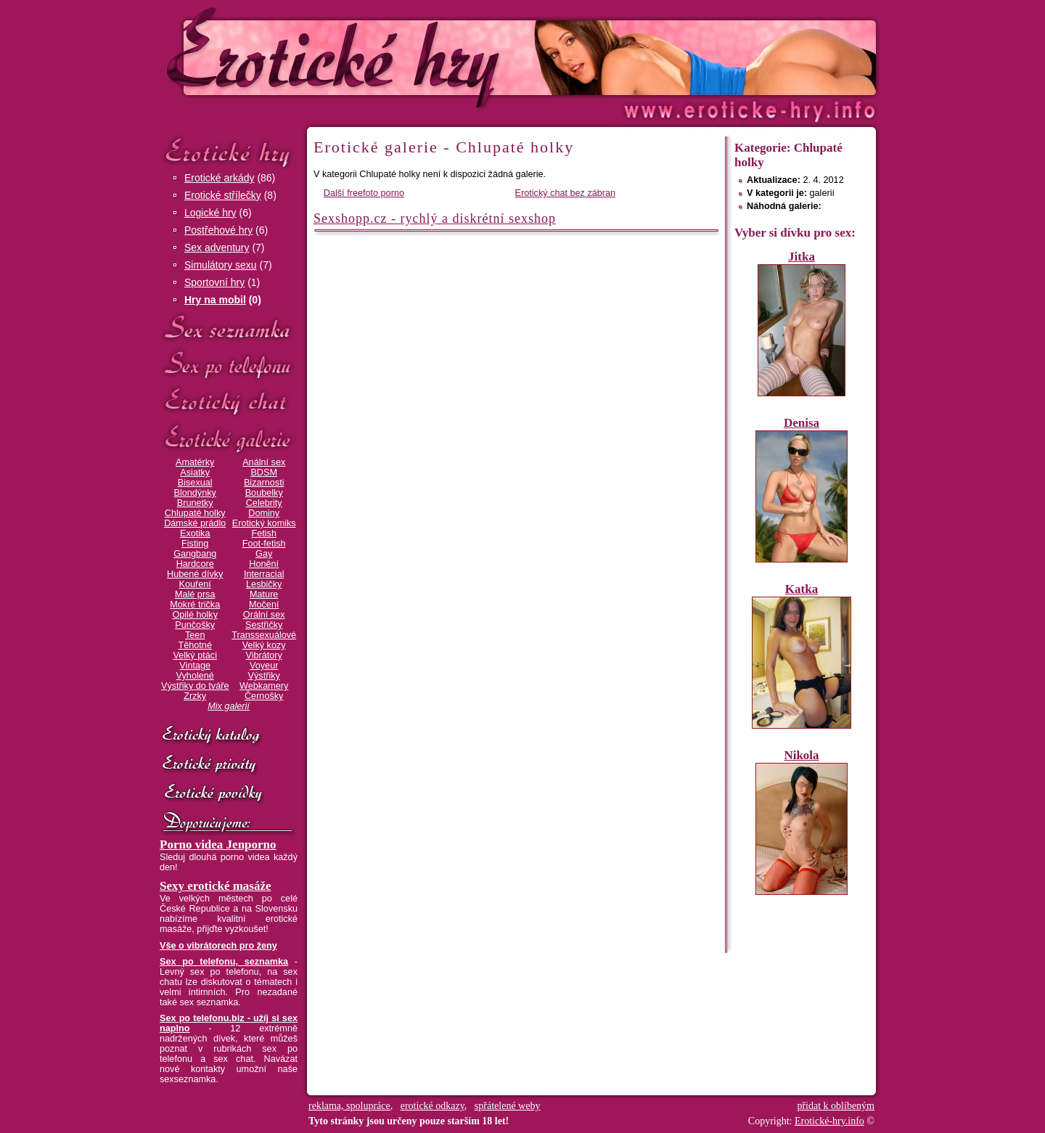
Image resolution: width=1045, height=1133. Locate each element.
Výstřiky (264, 676)
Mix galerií (229, 706)
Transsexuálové (263, 635)
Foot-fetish (264, 544)
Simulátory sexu (220, 265)
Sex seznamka (229, 327)
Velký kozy (264, 645)
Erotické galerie (229, 438)
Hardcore (195, 564)
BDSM (263, 472)
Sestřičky (263, 625)
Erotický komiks (264, 523)
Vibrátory (264, 655)
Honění (264, 564)
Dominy (263, 513)
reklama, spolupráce (349, 1105)
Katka (801, 589)
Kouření (195, 584)
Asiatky (195, 472)
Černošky (264, 696)
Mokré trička (195, 605)
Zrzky (195, 696)
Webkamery (263, 686)
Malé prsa (195, 594)
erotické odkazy (432, 1105)
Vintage (194, 665)
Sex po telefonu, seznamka (224, 962)
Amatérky (195, 462)
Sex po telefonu (229, 364)
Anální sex (263, 462)
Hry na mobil (215, 300)
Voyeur (264, 665)
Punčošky (195, 625)
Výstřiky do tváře (195, 686)
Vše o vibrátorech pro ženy (218, 946)
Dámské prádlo (195, 523)
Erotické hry (229, 151)
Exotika (195, 533)
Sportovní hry (214, 282)
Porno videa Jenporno (218, 844)
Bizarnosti (264, 483)
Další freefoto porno (364, 193)
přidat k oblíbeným (835, 1105)
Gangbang (194, 554)
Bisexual (195, 483)
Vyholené (195, 676)
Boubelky (264, 493)
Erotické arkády (219, 178)
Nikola (801, 755)
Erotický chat (229, 401)
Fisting (194, 544)
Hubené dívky (195, 574)
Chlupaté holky (195, 513)
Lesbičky (264, 584)
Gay (263, 554)
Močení (264, 605)
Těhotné (194, 645)
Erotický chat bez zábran (565, 193)
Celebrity (264, 503)
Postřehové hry (218, 230)
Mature (264, 594)
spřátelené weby (508, 1105)
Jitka (801, 256)
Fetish (263, 533)
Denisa (801, 423)
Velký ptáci (195, 655)
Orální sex (264, 615)
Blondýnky (195, 493)
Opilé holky (195, 615)
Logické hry (210, 212)
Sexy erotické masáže (215, 886)
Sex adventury (217, 247)
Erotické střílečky (222, 195)
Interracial (264, 574)
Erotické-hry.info (404, 57)
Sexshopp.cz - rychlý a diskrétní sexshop (435, 218)
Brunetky (195, 503)
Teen (195, 635)
